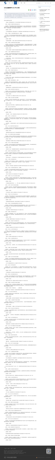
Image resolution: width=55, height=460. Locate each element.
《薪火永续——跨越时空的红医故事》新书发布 (44, 18)
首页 (9, 2)
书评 (18, 2)
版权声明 (14, 448)
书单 (15, 2)
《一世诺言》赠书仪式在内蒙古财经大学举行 (45, 22)
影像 (21, 2)
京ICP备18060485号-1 (48, 457)
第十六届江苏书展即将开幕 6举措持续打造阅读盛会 (45, 14)
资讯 (12, 2)
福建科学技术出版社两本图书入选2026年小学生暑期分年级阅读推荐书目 (44, 30)
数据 (24, 2)
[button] (49, 7)
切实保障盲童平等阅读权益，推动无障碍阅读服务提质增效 (45, 10)
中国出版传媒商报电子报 (24, 0)
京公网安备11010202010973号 (40, 457)
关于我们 (5, 448)
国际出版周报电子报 (30, 0)
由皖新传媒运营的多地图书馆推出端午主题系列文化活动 (45, 26)
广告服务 (11, 448)
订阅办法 (8, 448)
